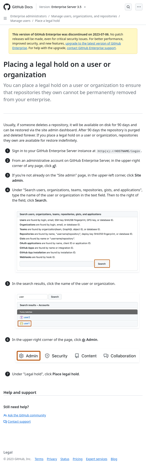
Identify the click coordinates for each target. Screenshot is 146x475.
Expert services (96, 459)
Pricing (78, 459)
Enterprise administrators (28, 16)
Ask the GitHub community (24, 415)
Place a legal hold (47, 21)
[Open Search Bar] (128, 6)
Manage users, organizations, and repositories (84, 16)
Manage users (20, 21)
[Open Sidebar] (5, 18)
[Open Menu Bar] (139, 6)
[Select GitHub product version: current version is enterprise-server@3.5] (62, 6)
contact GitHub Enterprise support (91, 48)
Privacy (52, 459)
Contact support (17, 421)
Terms (39, 459)
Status (64, 459)
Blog (114, 459)
